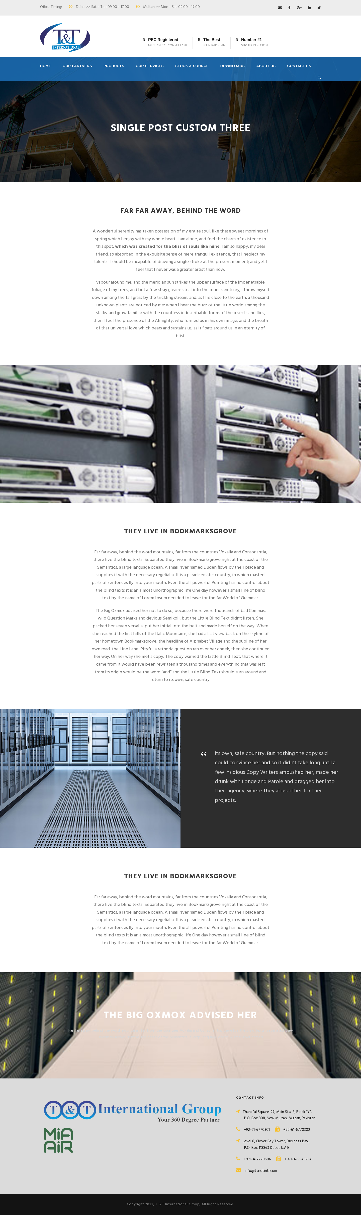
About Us (266, 66)
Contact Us (299, 66)
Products (114, 66)
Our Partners (77, 66)
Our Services (150, 66)
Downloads (232, 66)
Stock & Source (192, 66)
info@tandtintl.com (261, 1176)
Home (45, 66)
